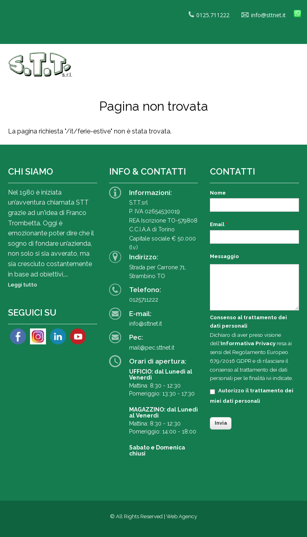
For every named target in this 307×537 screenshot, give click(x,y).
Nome (218, 193)
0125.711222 (209, 15)
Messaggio (224, 256)
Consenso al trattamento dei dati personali (248, 321)
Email (218, 224)
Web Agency (181, 516)
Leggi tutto (22, 285)
